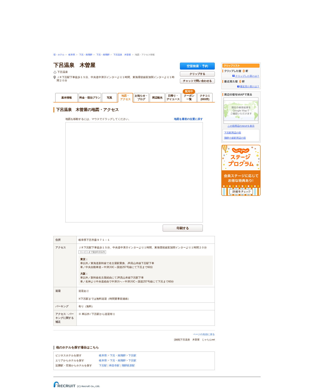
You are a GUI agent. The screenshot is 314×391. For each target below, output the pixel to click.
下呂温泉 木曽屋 (122, 54)
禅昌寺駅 (114, 365)
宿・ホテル (58, 54)
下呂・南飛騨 (85, 54)
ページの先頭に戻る (204, 334)
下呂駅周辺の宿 (232, 132)
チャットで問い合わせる (197, 80)
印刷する (183, 228)
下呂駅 (132, 355)
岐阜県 (71, 54)
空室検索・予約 (197, 66)
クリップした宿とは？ (247, 76)
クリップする (197, 73)
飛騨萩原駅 (128, 365)
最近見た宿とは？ (249, 86)
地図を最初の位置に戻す (188, 119)
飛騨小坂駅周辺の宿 (235, 138)
